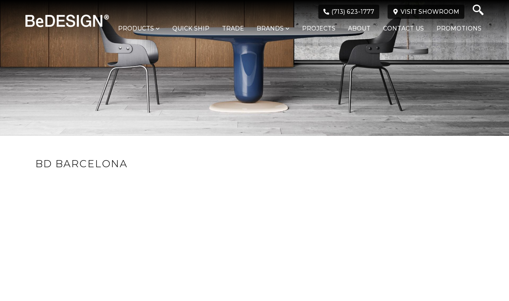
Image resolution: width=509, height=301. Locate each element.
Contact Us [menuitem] (403, 28)
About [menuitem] (359, 28)
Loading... (254, 208)
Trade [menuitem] (233, 28)
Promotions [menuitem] (458, 28)
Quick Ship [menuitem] (190, 28)
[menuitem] (135, 29)
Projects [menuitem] (318, 28)
